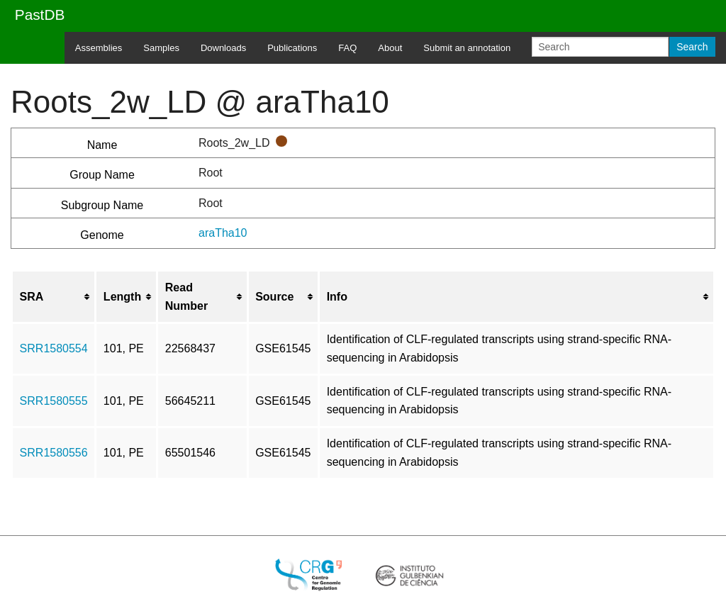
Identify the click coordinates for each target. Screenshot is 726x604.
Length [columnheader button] (122, 297)
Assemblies (98, 48)
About (390, 48)
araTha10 (223, 233)
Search (692, 46)
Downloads (223, 48)
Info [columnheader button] (337, 297)
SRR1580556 (54, 453)
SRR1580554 (54, 348)
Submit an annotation (466, 48)
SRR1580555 (54, 401)
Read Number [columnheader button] (186, 296)
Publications (292, 48)
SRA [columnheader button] (32, 297)
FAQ (347, 48)
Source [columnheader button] (274, 297)
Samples (161, 48)
